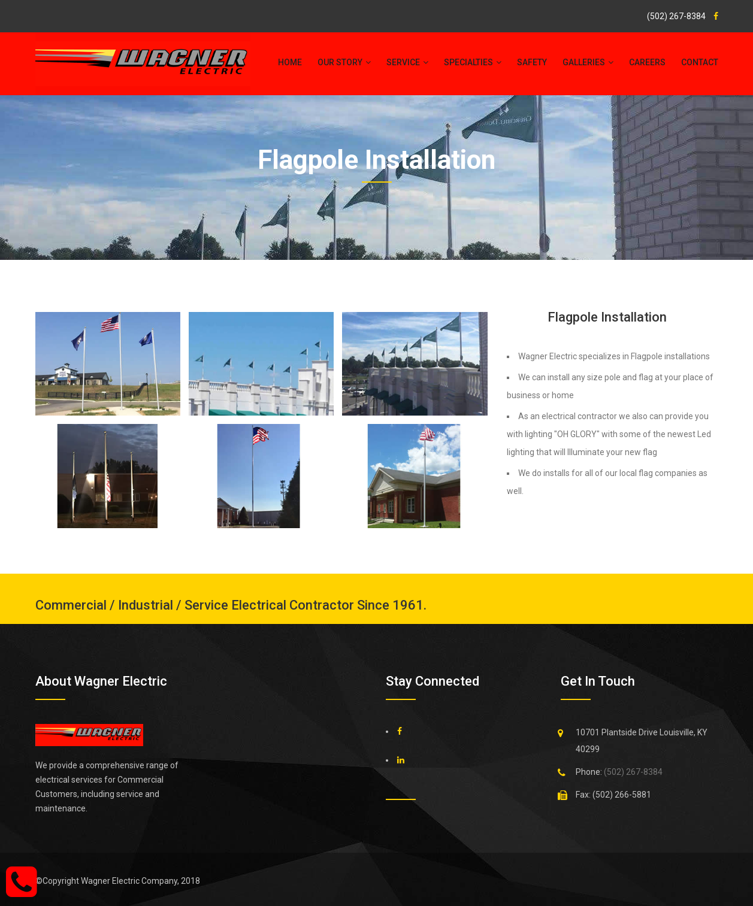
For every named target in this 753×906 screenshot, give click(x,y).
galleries (588, 62)
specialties (472, 62)
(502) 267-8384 (676, 16)
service (407, 62)
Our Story (344, 62)
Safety (532, 62)
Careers (647, 62)
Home (290, 62)
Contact (699, 62)
